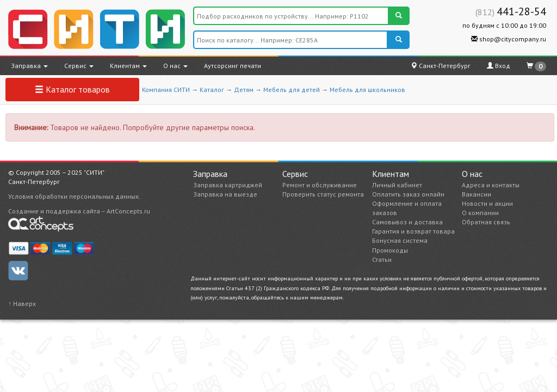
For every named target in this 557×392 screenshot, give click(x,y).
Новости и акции (487, 203)
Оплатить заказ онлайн (408, 194)
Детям (243, 89)
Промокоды (390, 250)
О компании (480, 213)
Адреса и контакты (490, 185)
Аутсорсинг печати (232, 66)
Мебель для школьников (367, 89)
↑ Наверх (22, 303)
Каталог (212, 89)
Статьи (382, 259)
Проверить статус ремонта (323, 194)
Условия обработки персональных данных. (74, 196)
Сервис (79, 66)
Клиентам (128, 66)
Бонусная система (400, 240)
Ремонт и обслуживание (319, 185)
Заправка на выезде (225, 194)
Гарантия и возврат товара (413, 231)
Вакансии (476, 194)
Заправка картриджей (227, 185)
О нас (175, 66)
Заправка (29, 66)
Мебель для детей (291, 89)
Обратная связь (486, 222)
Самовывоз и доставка (407, 222)
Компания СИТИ (166, 89)
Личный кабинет (397, 185)
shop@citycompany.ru (508, 39)
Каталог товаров (72, 89)
